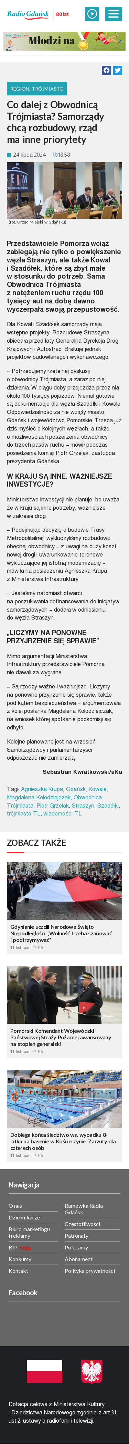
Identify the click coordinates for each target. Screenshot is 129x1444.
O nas (15, 1205)
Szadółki (108, 805)
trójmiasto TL (24, 813)
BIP (13, 1247)
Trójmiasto (48, 89)
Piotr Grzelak (52, 805)
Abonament (79, 1259)
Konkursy (20, 1259)
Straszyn (83, 805)
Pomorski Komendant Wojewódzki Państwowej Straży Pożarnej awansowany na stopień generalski (60, 1037)
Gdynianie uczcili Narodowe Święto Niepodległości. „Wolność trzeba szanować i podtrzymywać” (61, 933)
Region (19, 89)
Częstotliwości (82, 1223)
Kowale (97, 789)
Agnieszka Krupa (42, 789)
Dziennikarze (24, 1217)
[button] (106, 70)
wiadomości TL (62, 813)
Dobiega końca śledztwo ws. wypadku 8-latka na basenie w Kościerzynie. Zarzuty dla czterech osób (63, 1141)
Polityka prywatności (90, 1270)
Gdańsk (75, 789)
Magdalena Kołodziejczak (39, 797)
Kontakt (18, 1270)
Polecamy (76, 1247)
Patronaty (76, 1235)
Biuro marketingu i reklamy (29, 1232)
